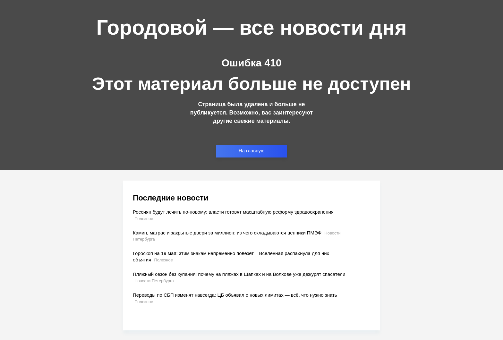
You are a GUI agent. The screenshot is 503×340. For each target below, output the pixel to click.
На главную (252, 150)
